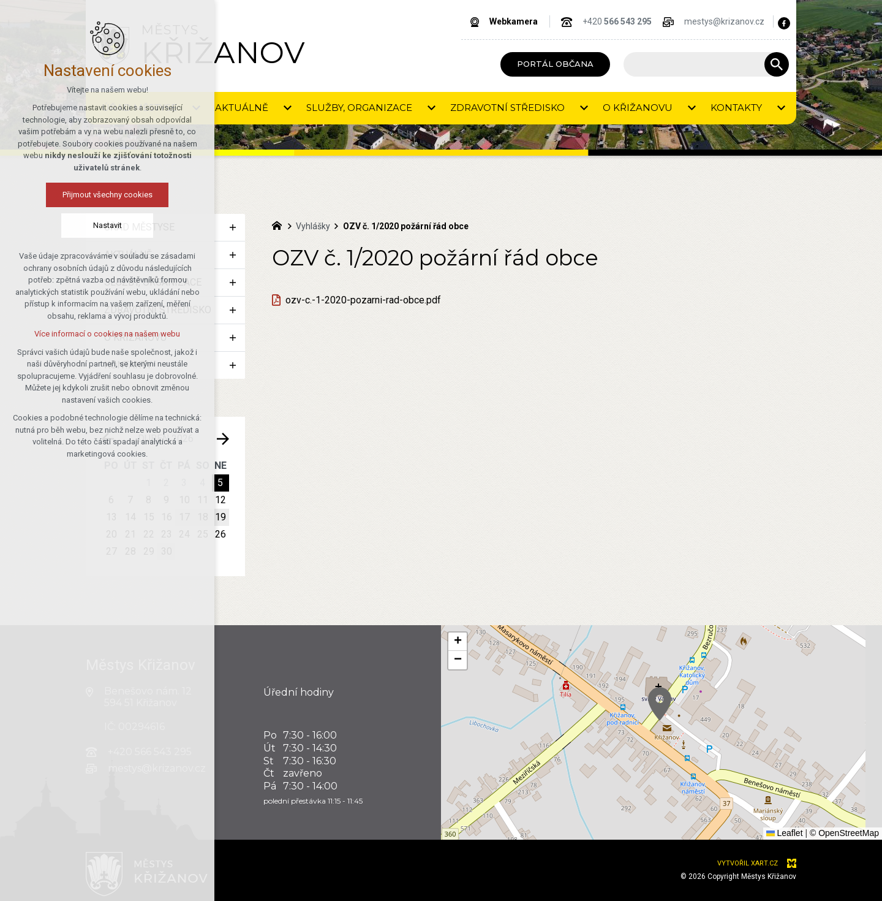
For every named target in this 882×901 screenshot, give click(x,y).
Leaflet (784, 833)
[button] (804, 793)
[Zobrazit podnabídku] (233, 227)
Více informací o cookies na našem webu (107, 333)
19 (220, 517)
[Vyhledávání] (776, 64)
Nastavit (107, 225)
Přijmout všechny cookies (107, 194)
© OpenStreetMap (844, 833)
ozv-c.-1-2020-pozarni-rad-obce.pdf (363, 300)
